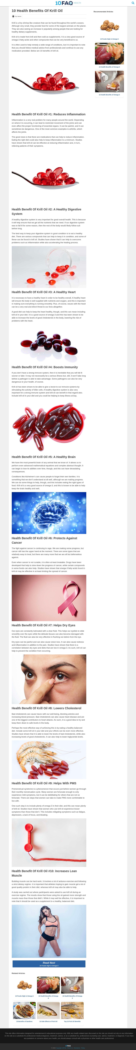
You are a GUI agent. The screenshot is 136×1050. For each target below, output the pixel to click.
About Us (70, 1048)
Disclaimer (77, 1048)
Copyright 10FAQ (61, 1048)
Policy (83, 1048)
